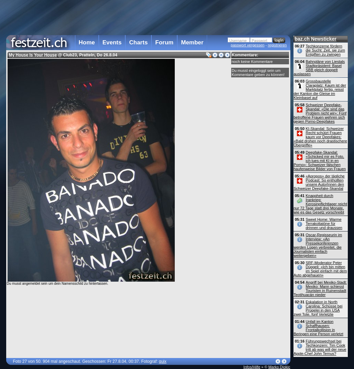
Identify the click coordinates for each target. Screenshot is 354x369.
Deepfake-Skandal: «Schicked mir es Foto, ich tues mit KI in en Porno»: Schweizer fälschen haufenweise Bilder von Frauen (320, 160)
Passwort (259, 41)
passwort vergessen (248, 45)
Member (192, 42)
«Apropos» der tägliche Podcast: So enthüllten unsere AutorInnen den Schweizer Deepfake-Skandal (319, 182)
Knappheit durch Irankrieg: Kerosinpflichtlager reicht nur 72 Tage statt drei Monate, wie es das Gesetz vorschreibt (320, 204)
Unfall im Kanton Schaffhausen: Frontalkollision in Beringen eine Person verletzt (318, 327)
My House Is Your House (33, 55)
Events (112, 42)
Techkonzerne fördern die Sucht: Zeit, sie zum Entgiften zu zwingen (325, 50)
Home (87, 42)
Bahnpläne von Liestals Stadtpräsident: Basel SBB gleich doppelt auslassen (319, 67)
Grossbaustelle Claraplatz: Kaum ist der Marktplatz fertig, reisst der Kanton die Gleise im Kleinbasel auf (320, 89)
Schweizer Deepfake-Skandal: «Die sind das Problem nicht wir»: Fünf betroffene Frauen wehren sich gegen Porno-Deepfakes (320, 113)
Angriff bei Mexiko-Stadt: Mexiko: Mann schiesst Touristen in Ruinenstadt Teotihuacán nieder (320, 288)
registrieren (277, 45)
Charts (138, 42)
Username (238, 41)
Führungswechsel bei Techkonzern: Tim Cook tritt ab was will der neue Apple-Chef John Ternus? (320, 347)
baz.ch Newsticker (315, 39)
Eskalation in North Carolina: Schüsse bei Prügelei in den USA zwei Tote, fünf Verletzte (318, 308)
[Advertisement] (148, 16)
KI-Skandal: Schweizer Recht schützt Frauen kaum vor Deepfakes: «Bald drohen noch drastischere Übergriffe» (320, 137)
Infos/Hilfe (252, 367)
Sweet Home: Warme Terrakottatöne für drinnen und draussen (324, 223)
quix (163, 361)
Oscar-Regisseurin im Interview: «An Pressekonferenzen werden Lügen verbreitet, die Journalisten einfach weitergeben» (318, 245)
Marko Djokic (279, 367)
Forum (164, 42)
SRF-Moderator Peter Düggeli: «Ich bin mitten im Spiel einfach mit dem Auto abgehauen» (320, 269)
